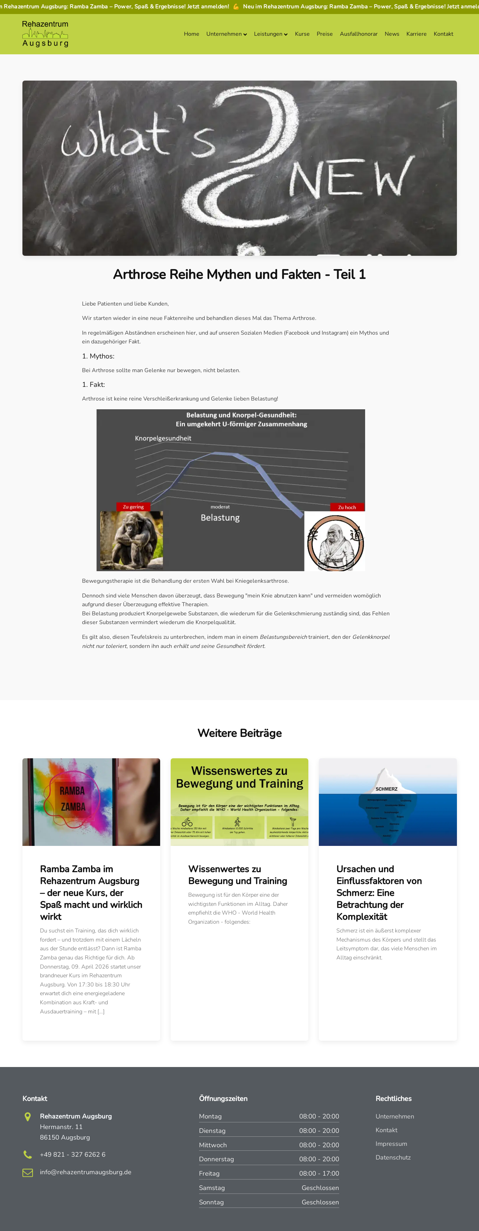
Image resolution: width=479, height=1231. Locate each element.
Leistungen (271, 34)
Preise (325, 34)
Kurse (302, 34)
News (392, 34)
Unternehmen (226, 34)
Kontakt (443, 34)
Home (191, 34)
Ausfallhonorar (359, 34)
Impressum (391, 1144)
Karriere (416, 34)
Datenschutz (393, 1157)
